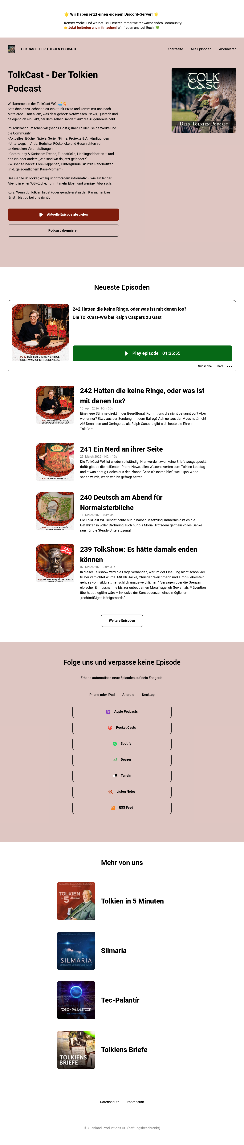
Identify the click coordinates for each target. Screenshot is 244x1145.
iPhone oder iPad (101, 694)
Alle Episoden (201, 49)
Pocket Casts (126, 727)
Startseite (175, 49)
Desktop (148, 694)
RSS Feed (126, 807)
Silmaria (114, 950)
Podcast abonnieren (63, 230)
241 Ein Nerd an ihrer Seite (121, 449)
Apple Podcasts (126, 711)
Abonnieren (227, 49)
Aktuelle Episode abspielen (63, 214)
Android (128, 694)
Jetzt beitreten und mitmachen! (92, 28)
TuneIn (126, 775)
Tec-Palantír (120, 999)
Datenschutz (109, 1101)
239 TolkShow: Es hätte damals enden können (138, 554)
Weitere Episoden (121, 620)
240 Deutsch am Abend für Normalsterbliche (121, 502)
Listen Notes (126, 791)
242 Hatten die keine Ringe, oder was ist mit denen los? (142, 395)
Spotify (126, 743)
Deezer (126, 759)
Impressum (135, 1101)
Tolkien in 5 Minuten (132, 900)
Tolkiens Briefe (124, 1049)
